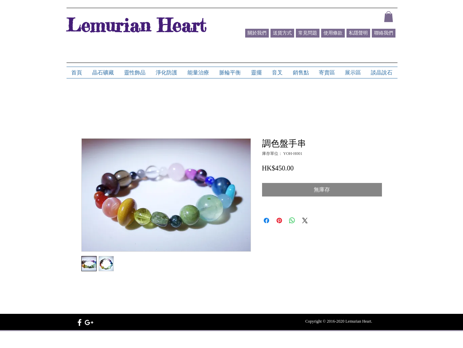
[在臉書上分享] (266, 220)
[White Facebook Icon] (79, 322)
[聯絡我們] (383, 33)
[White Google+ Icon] (89, 322)
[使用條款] (333, 33)
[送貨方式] (282, 33)
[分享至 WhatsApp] (292, 220)
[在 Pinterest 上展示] (279, 220)
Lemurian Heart (136, 25)
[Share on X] (305, 220)
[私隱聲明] (358, 33)
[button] (388, 16)
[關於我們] (257, 33)
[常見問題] (307, 33)
